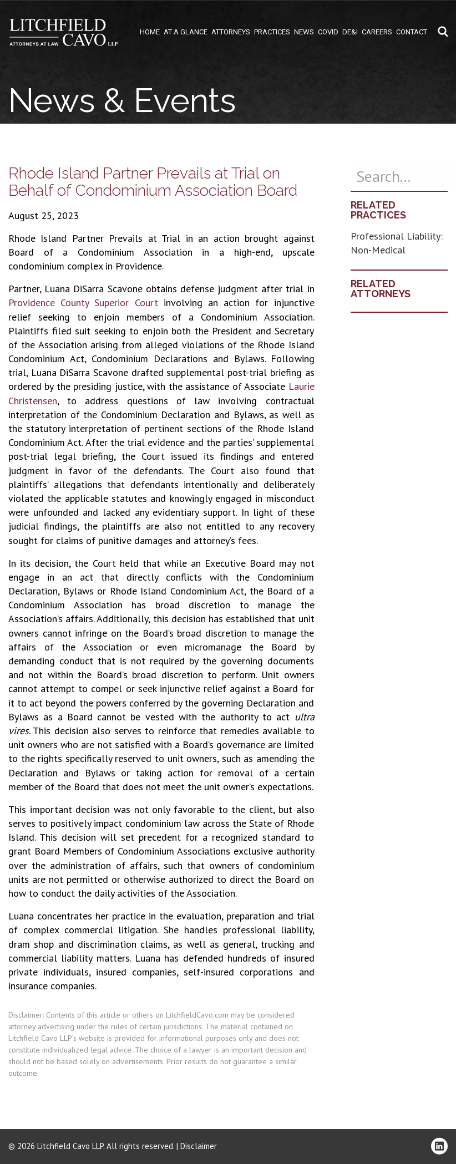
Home (150, 31)
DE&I (350, 31)
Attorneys (230, 31)
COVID (328, 31)
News (304, 31)
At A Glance (185, 31)
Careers (377, 31)
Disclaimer (198, 1146)
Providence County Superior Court (83, 302)
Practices (272, 31)
